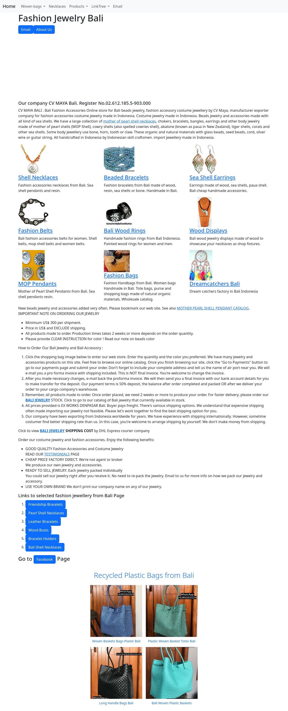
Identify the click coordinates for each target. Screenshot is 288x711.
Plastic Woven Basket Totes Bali (171, 641)
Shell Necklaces (38, 177)
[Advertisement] (144, 68)
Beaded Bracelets (126, 177)
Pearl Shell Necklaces (46, 512)
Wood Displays (208, 230)
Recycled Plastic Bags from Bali (144, 575)
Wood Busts (38, 530)
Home (9, 6)
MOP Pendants (37, 283)
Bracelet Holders (42, 538)
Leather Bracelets (43, 521)
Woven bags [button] (32, 6)
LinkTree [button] (99, 6)
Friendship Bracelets (45, 504)
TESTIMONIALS (57, 454)
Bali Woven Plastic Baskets (172, 703)
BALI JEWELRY (37, 400)
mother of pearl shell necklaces (129, 121)
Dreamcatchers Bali (215, 283)
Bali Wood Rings (124, 230)
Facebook (45, 559)
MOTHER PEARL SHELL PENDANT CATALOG (213, 308)
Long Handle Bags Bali (116, 703)
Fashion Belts (35, 230)
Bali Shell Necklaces (45, 547)
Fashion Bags (121, 275)
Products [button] (77, 6)
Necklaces (57, 6)
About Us (44, 29)
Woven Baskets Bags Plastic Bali (116, 641)
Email (117, 6)
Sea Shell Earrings (212, 177)
